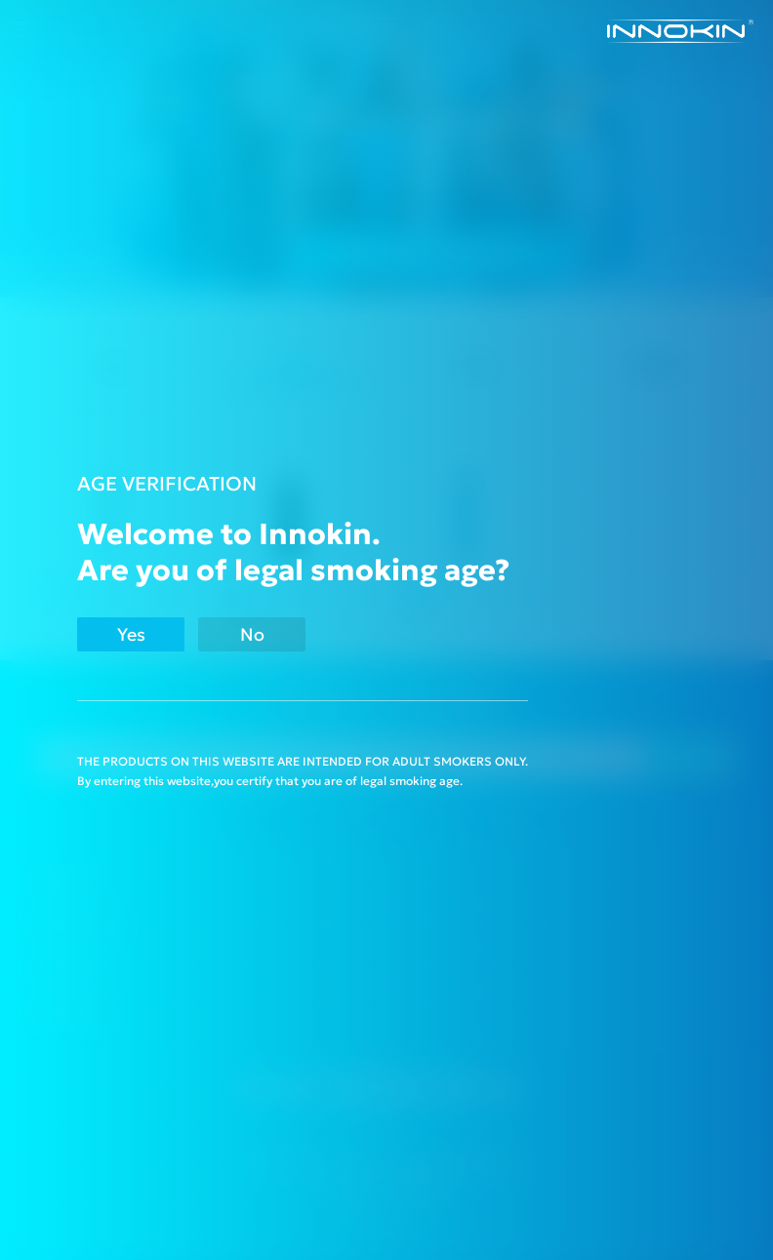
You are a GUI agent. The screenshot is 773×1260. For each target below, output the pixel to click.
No (252, 634)
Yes (131, 634)
